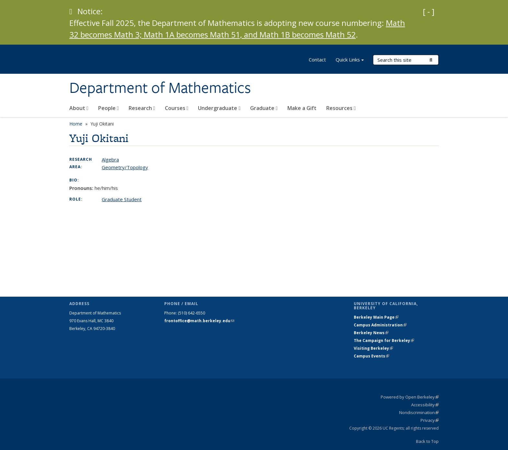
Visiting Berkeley (373, 348)
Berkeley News (371, 332)
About (78, 108)
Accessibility (425, 405)
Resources (341, 108)
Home (75, 124)
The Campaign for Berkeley (384, 340)
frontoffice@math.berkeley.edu (199, 321)
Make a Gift (302, 108)
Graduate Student (122, 199)
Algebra (110, 159)
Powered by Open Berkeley (410, 397)
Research (142, 108)
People (108, 108)
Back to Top (427, 441)
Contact (317, 59)
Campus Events (371, 356)
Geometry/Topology (125, 167)
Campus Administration (380, 325)
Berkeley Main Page (376, 317)
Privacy (430, 420)
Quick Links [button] (350, 60)
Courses (177, 108)
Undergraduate (219, 108)
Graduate (264, 108)
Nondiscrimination (419, 412)
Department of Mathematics (160, 87)
